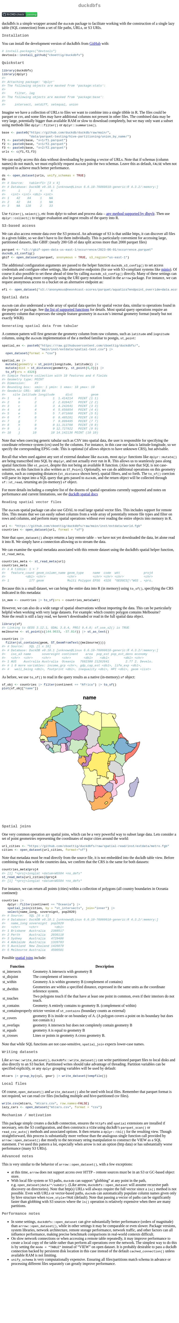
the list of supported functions (67, 327)
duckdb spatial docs (83, 522)
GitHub (95, 45)
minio (165, 285)
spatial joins (24, 1005)
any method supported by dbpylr (130, 227)
